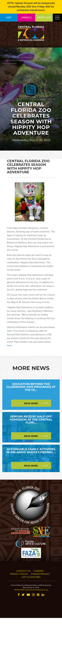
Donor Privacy (40, 573)
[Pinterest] (38, 595)
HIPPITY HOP (44, 17)
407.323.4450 (19, 590)
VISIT (9, 17)
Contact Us (23, 570)
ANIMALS (26, 17)
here (9, 330)
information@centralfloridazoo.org (36, 590)
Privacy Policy (19, 573)
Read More (31, 403)
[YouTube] (28, 595)
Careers (38, 570)
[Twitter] (23, 595)
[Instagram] (33, 595)
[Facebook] (19, 595)
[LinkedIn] (43, 595)
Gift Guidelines (31, 577)
